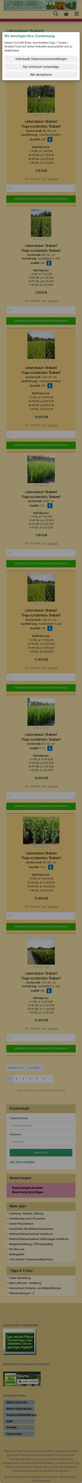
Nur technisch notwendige (41, 67)
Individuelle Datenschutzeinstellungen (41, 59)
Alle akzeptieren (41, 75)
